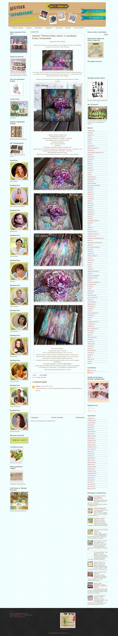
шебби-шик (90, 343)
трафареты (90, 326)
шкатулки (90, 346)
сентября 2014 (91, 473)
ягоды (89, 363)
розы (89, 288)
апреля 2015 (90, 457)
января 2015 (90, 464)
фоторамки (90, 330)
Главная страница (17, 28)
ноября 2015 (90, 442)
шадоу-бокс (90, 341)
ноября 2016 (90, 418)
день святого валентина (93, 185)
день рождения (91, 183)
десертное (90, 187)
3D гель (59, 154)
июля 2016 (90, 425)
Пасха (89, 139)
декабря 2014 (91, 466)
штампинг (90, 352)
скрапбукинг (91, 304)
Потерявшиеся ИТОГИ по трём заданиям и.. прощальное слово (100, 497)
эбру (89, 356)
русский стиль (91, 295)
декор (89, 174)
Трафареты (48, 28)
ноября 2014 (90, 468)
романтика (90, 291)
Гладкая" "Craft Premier (66, 138)
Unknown (38, 386)
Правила (29, 28)
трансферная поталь (92, 321)
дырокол (90, 192)
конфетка (90, 211)
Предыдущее (80, 417)
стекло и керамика (92, 313)
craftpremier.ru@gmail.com (19, 616)
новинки (90, 251)
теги (89, 319)
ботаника (90, 159)
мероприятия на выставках (94, 242)
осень (89, 258)
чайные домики (91, 337)
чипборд (90, 339)
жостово (89, 196)
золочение (90, 198)
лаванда (89, 222)
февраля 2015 (91, 462)
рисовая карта (91, 284)
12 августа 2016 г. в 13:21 (47, 386)
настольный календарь (93, 247)
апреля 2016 (90, 431)
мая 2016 (90, 429)
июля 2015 (90, 451)
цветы (89, 335)
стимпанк (90, 315)
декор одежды (91, 176)
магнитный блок (91, 231)
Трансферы (38, 28)
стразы (89, 317)
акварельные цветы (92, 148)
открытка (90, 260)
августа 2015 (91, 449)
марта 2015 (90, 460)
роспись (89, 293)
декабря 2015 (91, 440)
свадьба (89, 299)
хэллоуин (90, 332)
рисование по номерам (93, 282)
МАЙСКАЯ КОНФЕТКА (100, 508)
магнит (89, 229)
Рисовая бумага (79, 28)
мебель (89, 240)
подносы (90, 269)
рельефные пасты (92, 277)
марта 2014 (90, 486)
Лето (89, 137)
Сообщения (91, 408)
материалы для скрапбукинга (94, 238)
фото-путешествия (92, 328)
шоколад (90, 348)
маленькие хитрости (92, 233)
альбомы (90, 150)
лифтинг (90, 227)
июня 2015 (90, 453)
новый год (90, 253)
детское (89, 189)
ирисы (89, 200)
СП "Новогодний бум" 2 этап (101, 552)
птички (89, 273)
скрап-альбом (91, 302)
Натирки (68, 28)
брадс (89, 161)
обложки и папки (92, 255)
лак (88, 225)
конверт (89, 207)
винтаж (89, 167)
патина (89, 266)
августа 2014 (91, 475)
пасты (89, 264)
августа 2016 (91, 422)
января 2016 (90, 438)
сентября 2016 (91, 420)
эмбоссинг (90, 359)
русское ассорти (91, 297)
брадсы (89, 163)
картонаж (90, 205)
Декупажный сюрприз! (99, 518)
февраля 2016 (91, 436)
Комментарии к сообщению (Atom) (47, 420)
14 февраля (90, 130)
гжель (89, 172)
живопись (90, 194)
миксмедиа (43, 377)
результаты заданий (92, 275)
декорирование (91, 178)
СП (88, 141)
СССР (89, 143)
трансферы (90, 323)
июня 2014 (90, 480)
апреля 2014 (90, 484)
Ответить (38, 390)
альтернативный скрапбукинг (95, 152)
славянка (90, 308)
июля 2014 (90, 477)
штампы (89, 354)
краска (89, 216)
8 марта (89, 132)
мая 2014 (90, 482)
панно (89, 262)
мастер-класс (91, 236)
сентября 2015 (91, 446)
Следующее (34, 417)
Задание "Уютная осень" (99, 562)
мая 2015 (90, 455)
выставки (90, 170)
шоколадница (91, 350)
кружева (89, 218)
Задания (38, 377)
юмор (89, 361)
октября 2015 (91, 444)
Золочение (59, 28)
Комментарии (92, 410)
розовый (90, 286)
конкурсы (90, 209)
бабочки (89, 154)
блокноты (90, 156)
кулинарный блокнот (92, 220)
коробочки (90, 214)
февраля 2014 (91, 488)
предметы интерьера (92, 271)
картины (90, 203)
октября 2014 (91, 471)
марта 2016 (90, 433)
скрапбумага (90, 306)
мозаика (89, 244)
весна (89, 165)
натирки (89, 249)
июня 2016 (90, 427)
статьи (89, 310)
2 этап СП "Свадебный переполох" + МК (99, 596)
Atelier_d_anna (92, 370)
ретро (89, 280)
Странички (90, 145)
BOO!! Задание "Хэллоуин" (100, 541)
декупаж (90, 181)
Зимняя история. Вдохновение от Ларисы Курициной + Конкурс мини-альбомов (101, 585)
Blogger (67, 633)
